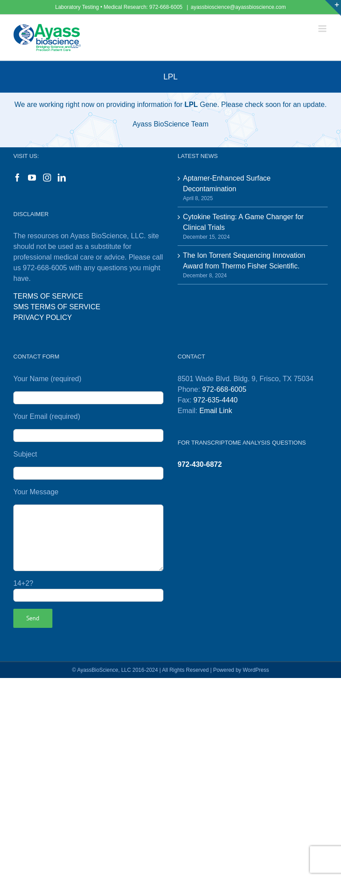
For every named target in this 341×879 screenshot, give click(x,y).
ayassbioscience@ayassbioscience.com (238, 7)
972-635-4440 (216, 400)
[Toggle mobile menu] (323, 28)
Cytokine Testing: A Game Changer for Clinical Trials (243, 222)
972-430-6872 (200, 464)
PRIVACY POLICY (42, 317)
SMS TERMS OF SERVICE (56, 307)
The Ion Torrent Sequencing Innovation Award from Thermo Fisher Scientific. (244, 261)
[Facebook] (17, 177)
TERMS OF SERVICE (48, 296)
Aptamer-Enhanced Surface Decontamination (226, 183)
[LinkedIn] (62, 177)
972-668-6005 (166, 7)
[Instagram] (47, 177)
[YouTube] (32, 177)
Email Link (215, 410)
